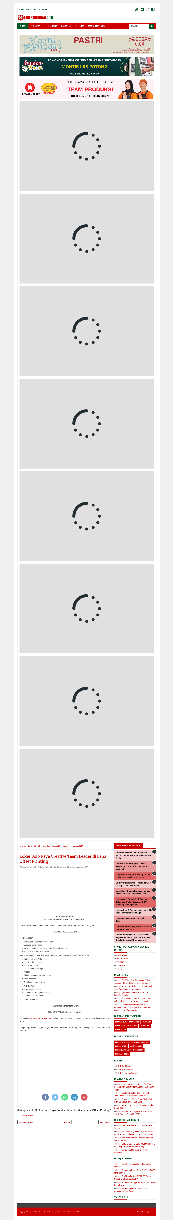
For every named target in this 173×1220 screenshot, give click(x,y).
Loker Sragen (136, 1046)
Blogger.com (149, 1212)
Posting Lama (105, 1122)
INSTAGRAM (122, 959)
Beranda (67, 1122)
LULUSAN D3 (66, 26)
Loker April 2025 (46, 867)
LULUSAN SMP (36, 26)
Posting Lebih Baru (26, 1122)
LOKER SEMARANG (125, 1069)
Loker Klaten (121, 1046)
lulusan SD (144, 1026)
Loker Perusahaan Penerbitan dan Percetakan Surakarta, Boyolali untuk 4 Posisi (133, 855)
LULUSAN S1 (79, 26)
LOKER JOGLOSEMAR (126, 1073)
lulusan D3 (65, 867)
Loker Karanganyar (140, 1042)
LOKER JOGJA (123, 1066)
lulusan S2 (132, 1026)
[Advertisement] (65, 889)
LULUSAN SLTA (51, 26)
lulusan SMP (120, 1030)
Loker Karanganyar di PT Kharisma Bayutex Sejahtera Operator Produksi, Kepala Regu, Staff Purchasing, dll (133, 937)
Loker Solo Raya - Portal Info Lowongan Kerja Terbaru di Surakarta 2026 (55, 1212)
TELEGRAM (121, 962)
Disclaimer (42, 9)
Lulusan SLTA (83, 867)
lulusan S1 (73, 867)
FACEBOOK (121, 955)
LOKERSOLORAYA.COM (41, 1018)
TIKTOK (119, 969)
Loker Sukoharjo (123, 1050)
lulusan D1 (134, 1022)
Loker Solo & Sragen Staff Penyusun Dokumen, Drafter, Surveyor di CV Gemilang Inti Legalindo (132, 902)
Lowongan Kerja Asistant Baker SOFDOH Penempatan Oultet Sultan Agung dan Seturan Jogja (134, 1087)
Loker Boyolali (122, 1042)
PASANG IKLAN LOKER (96, 26)
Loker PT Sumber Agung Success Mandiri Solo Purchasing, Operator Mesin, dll (132, 866)
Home (22, 26)
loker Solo (56, 867)
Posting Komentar (28, 1116)
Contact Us (31, 9)
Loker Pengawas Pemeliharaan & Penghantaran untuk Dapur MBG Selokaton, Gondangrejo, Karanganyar (133, 1007)
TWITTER (120, 965)
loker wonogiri (122, 1054)
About (21, 9)
